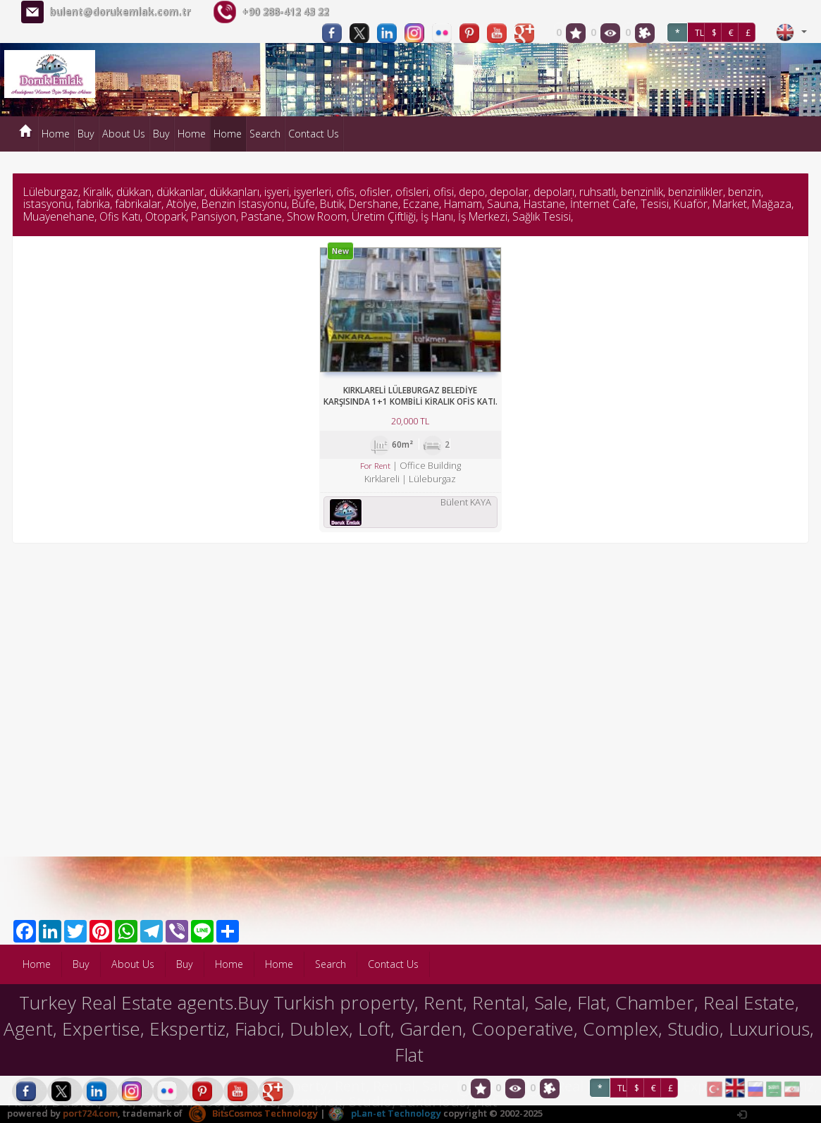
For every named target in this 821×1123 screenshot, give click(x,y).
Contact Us (313, 133)
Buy (86, 133)
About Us (123, 133)
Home (56, 133)
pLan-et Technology (384, 1113)
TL (699, 33)
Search (264, 133)
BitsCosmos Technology (253, 1113)
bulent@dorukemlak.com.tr (119, 11)
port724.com (90, 1113)
